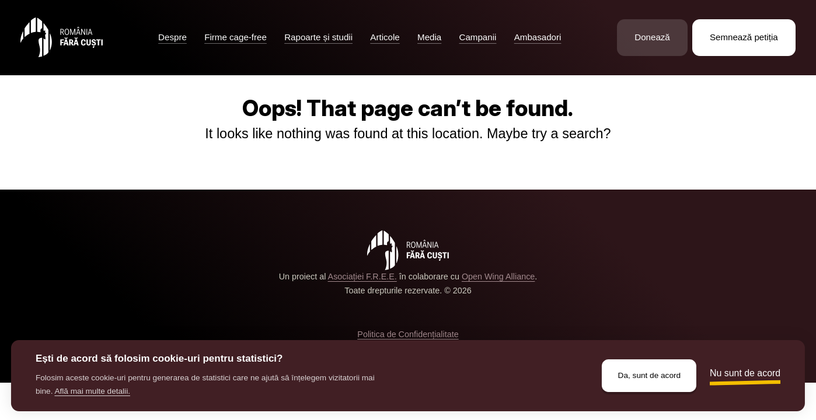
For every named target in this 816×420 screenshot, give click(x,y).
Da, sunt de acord (649, 375)
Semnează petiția (744, 37)
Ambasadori (538, 37)
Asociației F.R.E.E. (362, 276)
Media (429, 37)
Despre (172, 37)
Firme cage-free (235, 37)
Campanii (478, 37)
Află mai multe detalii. (92, 391)
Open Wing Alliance (498, 276)
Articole (384, 37)
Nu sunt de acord (745, 373)
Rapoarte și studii (318, 37)
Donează (652, 37)
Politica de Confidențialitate (407, 334)
